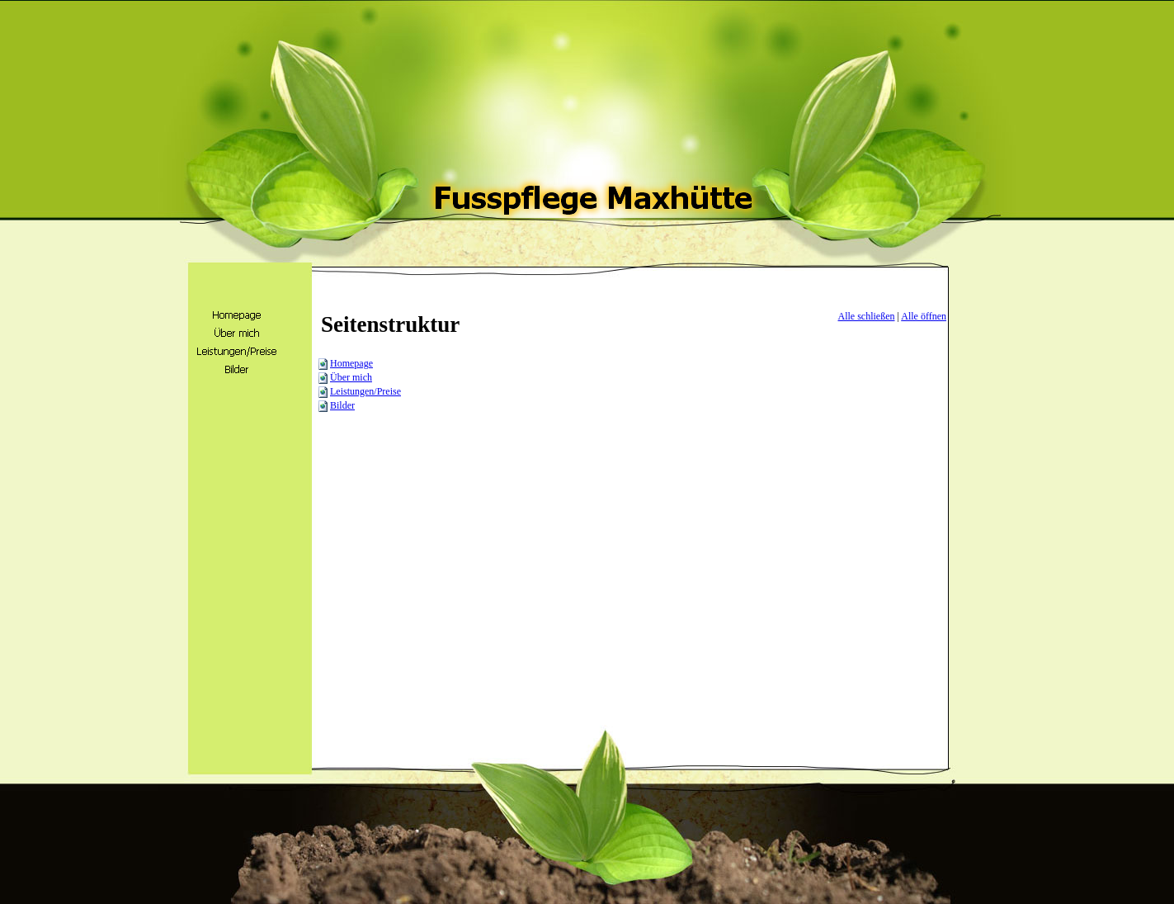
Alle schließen (866, 316)
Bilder (342, 405)
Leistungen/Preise (365, 391)
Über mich (351, 377)
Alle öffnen (923, 316)
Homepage (351, 363)
